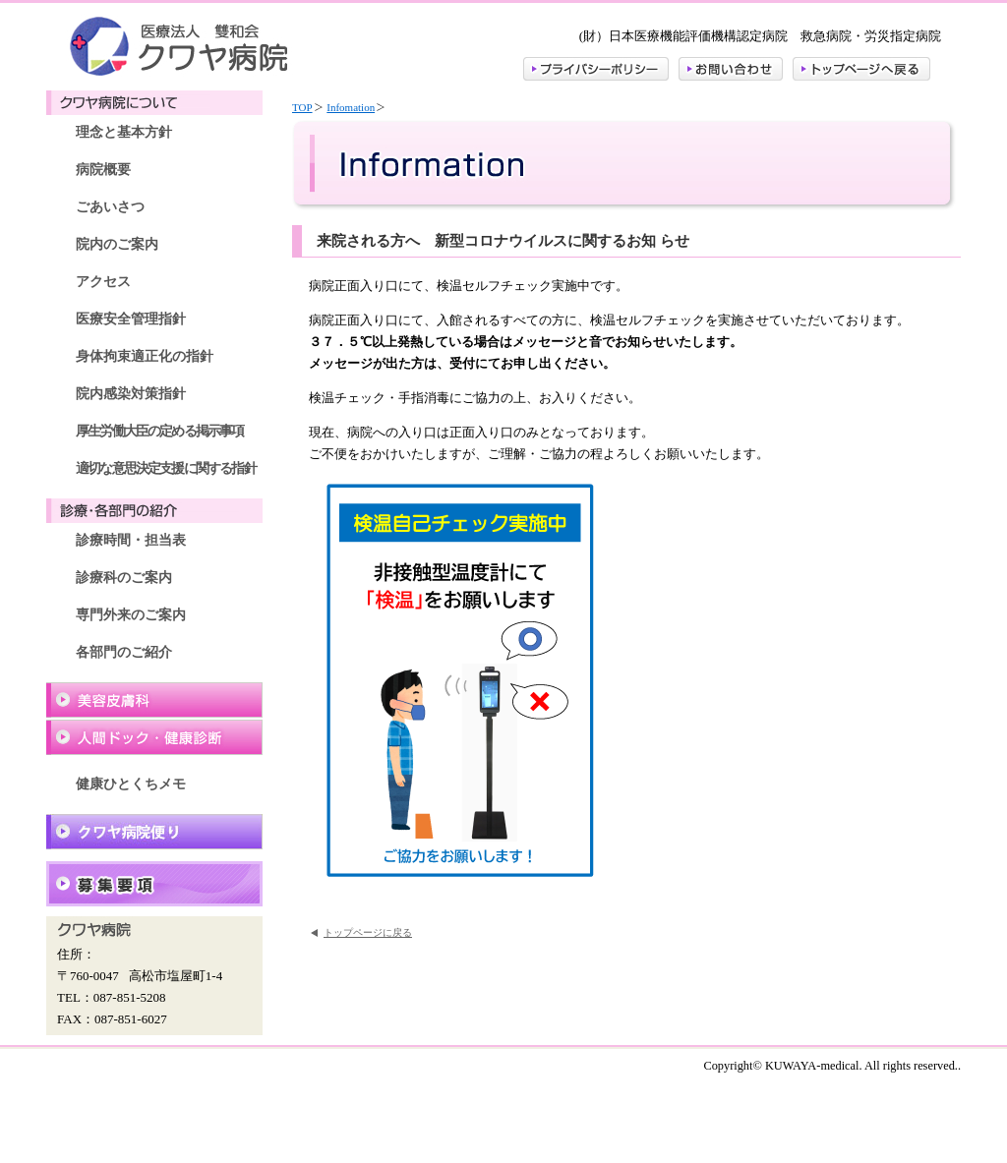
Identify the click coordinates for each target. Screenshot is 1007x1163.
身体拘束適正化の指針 (144, 356)
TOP (302, 107)
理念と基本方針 (124, 132)
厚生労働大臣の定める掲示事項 (160, 431)
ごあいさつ (110, 207)
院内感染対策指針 (131, 393)
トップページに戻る (368, 932)
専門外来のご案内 (131, 615)
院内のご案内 (117, 244)
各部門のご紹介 (124, 652)
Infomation (350, 107)
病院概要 (103, 169)
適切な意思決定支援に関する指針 (166, 468)
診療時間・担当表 (131, 540)
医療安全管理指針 (131, 319)
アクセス (103, 281)
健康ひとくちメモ (131, 784)
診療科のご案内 (124, 577)
